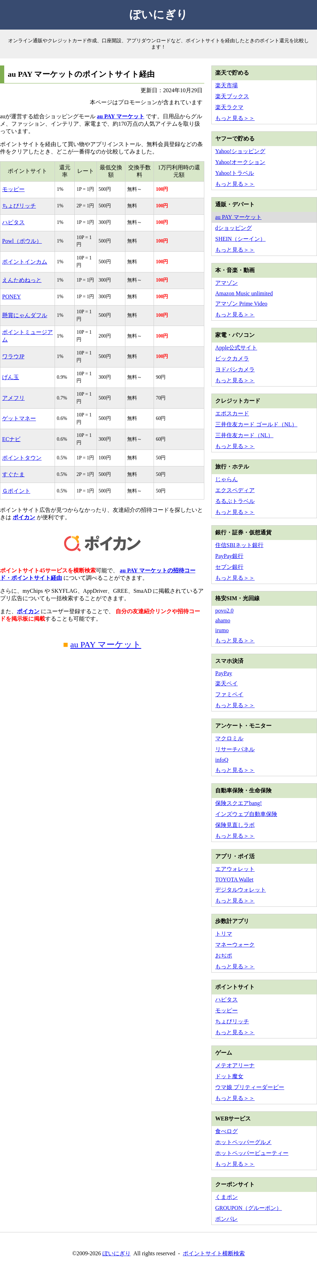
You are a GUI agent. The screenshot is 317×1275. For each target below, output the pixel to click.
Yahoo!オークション (240, 162)
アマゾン (226, 283)
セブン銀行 (229, 567)
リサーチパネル (235, 749)
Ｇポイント (16, 491)
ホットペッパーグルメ (243, 1142)
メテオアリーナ (235, 1065)
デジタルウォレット (240, 890)
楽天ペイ (226, 683)
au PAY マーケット (120, 116)
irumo (222, 630)
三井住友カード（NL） (244, 435)
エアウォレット (235, 869)
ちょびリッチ (19, 206)
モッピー (13, 189)
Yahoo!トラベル (234, 173)
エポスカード (232, 413)
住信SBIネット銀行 (239, 545)
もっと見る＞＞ (235, 118)
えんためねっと (22, 280)
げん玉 (10, 377)
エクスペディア (235, 490)
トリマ (223, 934)
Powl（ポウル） (22, 241)
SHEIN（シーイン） (240, 239)
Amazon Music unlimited (244, 293)
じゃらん (226, 479)
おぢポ (223, 956)
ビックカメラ (232, 359)
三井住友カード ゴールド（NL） (256, 424)
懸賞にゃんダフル (24, 315)
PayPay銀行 (229, 556)
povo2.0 (224, 611)
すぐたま (13, 474)
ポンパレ (226, 1219)
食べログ (226, 1131)
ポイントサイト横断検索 (214, 1253)
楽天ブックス (232, 96)
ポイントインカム (24, 262)
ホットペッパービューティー (251, 1153)
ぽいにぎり (159, 14)
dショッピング (233, 228)
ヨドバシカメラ (235, 369)
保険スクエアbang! (238, 803)
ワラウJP (13, 356)
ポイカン (24, 517)
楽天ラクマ (229, 107)
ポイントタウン (22, 458)
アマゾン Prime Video (241, 304)
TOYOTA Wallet (234, 880)
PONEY (11, 297)
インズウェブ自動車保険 (246, 814)
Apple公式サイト (236, 348)
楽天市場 (226, 85)
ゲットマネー (19, 418)
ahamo (222, 620)
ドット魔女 (229, 1076)
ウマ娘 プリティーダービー (249, 1087)
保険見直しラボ (235, 825)
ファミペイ (229, 694)
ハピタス (13, 222)
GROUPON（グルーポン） (248, 1208)
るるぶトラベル (235, 501)
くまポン (226, 1197)
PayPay (223, 673)
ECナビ (11, 439)
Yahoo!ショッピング (240, 151)
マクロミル (229, 738)
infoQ (221, 760)
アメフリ (13, 398)
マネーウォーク (235, 945)
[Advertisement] (102, 722)
